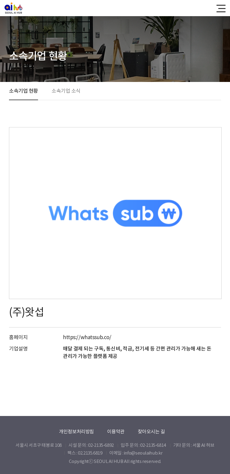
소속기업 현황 (23, 91)
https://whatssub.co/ (87, 337)
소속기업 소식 (66, 91)
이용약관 (116, 432)
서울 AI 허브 (203, 445)
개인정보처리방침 (76, 432)
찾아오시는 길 (151, 432)
